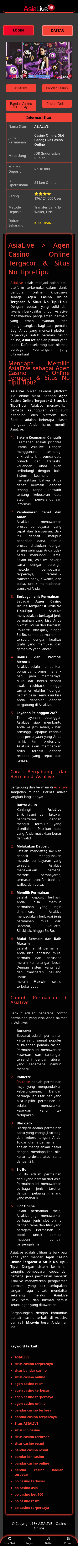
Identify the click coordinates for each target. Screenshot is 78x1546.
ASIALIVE (41, 126)
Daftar (49, 1541)
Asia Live (61, 787)
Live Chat (9, 1541)
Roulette (23, 1081)
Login (29, 1541)
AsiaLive (16, 282)
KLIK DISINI (43, 223)
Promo (68, 1541)
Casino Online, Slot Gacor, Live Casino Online (49, 140)
